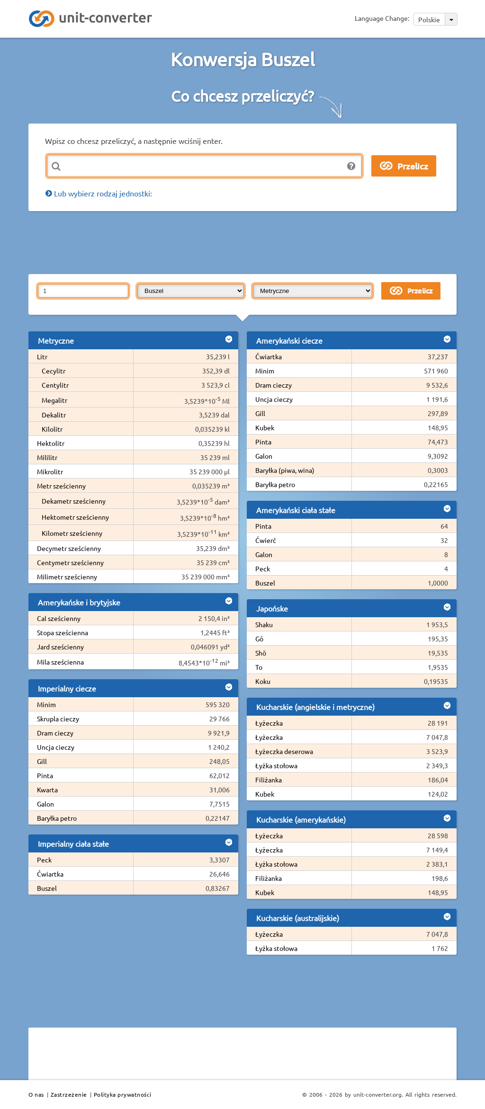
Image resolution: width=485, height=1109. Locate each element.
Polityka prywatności (123, 1094)
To (258, 667)
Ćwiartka (50, 873)
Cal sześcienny (59, 618)
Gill (42, 761)
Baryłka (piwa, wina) (284, 470)
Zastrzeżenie (69, 1094)
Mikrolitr (50, 471)
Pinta (45, 775)
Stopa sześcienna (62, 632)
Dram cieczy (55, 732)
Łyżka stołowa (276, 765)
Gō (259, 638)
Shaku (264, 624)
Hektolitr (50, 443)
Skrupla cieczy (58, 718)
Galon (45, 803)
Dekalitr (54, 414)
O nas (36, 1094)
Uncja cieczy (55, 747)
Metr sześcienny (61, 485)
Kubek (264, 427)
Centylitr (55, 385)
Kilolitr (52, 429)
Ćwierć (265, 540)
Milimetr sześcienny (67, 576)
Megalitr (54, 400)
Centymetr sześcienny (70, 562)
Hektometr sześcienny (75, 517)
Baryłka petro (57, 818)
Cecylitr (53, 370)
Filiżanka (268, 779)
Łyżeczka (269, 723)
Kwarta (47, 789)
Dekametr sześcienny (74, 501)
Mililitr (47, 457)
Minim (46, 704)
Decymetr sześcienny (69, 548)
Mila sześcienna (60, 661)
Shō (260, 652)
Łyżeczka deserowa (284, 751)
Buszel (47, 888)
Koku (262, 681)
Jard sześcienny (60, 646)
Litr (42, 356)
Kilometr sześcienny (72, 533)
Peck (44, 859)
